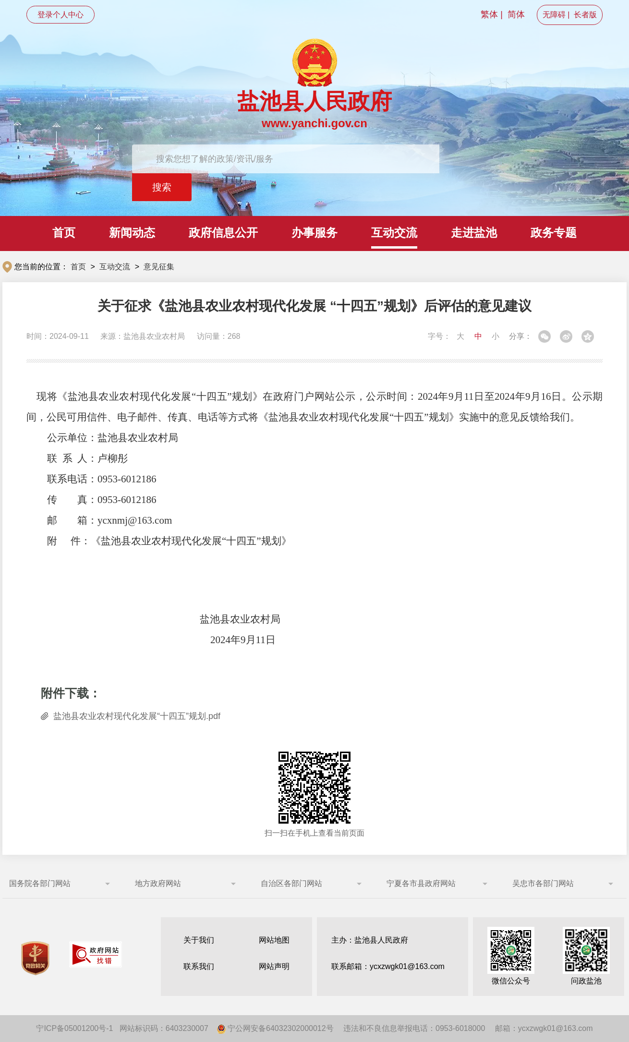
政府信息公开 (223, 232)
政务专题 (554, 232)
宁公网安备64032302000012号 (275, 1028)
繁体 (489, 14)
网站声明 (274, 966)
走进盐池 (474, 232)
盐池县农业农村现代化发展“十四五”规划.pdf (136, 716)
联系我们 (198, 966)
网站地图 (274, 940)
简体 (516, 14)
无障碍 (554, 15)
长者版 (585, 15)
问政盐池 (586, 956)
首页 (63, 232)
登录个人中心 (60, 15)
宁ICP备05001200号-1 (74, 1028)
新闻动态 (132, 232)
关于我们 (198, 940)
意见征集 (159, 267)
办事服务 (314, 232)
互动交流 (394, 232)
